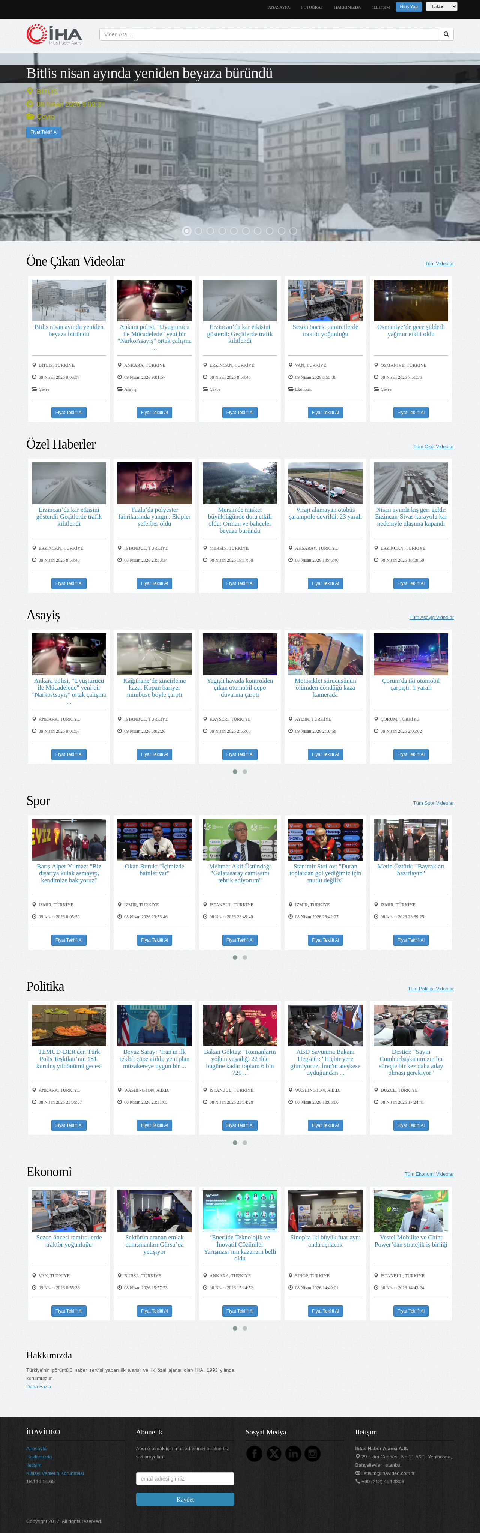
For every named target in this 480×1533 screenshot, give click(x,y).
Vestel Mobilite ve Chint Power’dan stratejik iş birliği (411, 1240)
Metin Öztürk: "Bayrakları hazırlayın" (410, 869)
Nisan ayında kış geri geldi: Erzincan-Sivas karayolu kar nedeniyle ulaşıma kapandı (411, 516)
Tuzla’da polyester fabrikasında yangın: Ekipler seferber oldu (154, 516)
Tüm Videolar (439, 263)
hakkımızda (347, 7)
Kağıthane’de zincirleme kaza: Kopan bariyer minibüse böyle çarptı (154, 687)
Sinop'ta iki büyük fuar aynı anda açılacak (325, 1240)
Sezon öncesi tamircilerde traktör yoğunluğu (325, 330)
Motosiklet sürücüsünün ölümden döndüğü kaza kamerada (325, 687)
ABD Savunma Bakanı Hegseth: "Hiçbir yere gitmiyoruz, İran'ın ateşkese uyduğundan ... (325, 1062)
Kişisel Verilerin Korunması (55, 1473)
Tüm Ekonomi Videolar (429, 1174)
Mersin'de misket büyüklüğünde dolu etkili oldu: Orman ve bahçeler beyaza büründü (240, 520)
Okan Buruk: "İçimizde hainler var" (154, 869)
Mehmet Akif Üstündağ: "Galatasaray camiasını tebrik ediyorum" (240, 873)
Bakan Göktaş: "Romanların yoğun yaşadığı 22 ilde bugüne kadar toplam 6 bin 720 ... (240, 1062)
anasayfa (279, 7)
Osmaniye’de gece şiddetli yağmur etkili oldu (411, 330)
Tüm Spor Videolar (433, 803)
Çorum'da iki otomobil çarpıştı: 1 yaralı (411, 684)
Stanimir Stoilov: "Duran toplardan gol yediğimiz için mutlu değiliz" (325, 873)
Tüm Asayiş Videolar (432, 617)
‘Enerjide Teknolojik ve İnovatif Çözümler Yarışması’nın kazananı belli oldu (240, 1247)
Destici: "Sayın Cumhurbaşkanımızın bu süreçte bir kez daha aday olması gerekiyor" (411, 1062)
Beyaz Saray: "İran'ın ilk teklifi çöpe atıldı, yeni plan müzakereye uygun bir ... (154, 1058)
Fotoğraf (312, 7)
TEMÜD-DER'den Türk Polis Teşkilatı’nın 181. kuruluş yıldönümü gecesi (69, 1058)
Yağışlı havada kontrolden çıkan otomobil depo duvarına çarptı (240, 687)
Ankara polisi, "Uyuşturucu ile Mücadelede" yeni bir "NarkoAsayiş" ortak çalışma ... (154, 337)
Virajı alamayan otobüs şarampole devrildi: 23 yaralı (325, 513)
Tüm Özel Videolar (434, 446)
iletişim (381, 7)
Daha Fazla (38, 1386)
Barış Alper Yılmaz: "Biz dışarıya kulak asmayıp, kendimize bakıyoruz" (69, 873)
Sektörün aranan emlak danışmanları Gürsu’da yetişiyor (154, 1244)
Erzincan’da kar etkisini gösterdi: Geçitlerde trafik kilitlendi (240, 333)
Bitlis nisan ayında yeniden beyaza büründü (149, 72)
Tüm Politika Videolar (431, 989)
